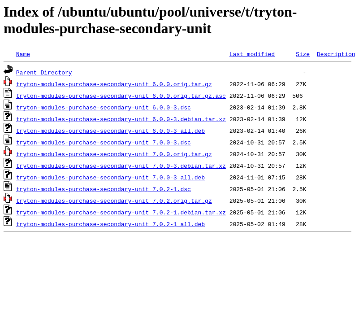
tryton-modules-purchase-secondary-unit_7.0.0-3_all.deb (110, 177)
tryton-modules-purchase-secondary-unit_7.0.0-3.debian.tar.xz (121, 166)
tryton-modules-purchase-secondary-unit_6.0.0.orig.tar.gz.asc (121, 96)
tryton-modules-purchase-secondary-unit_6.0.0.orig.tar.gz (114, 84)
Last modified (252, 54)
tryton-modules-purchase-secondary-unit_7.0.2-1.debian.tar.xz (121, 212)
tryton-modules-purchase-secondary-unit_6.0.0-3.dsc (103, 107)
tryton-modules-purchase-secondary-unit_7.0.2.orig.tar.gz (114, 200)
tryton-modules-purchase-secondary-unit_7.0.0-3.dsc (103, 142)
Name (23, 54)
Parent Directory (44, 72)
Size (303, 54)
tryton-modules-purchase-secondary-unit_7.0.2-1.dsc (103, 189)
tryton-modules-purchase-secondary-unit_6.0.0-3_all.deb (110, 131)
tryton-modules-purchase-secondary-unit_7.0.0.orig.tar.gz (114, 154)
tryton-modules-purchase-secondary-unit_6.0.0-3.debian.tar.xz (121, 119)
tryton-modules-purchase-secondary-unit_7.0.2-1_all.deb (110, 224)
